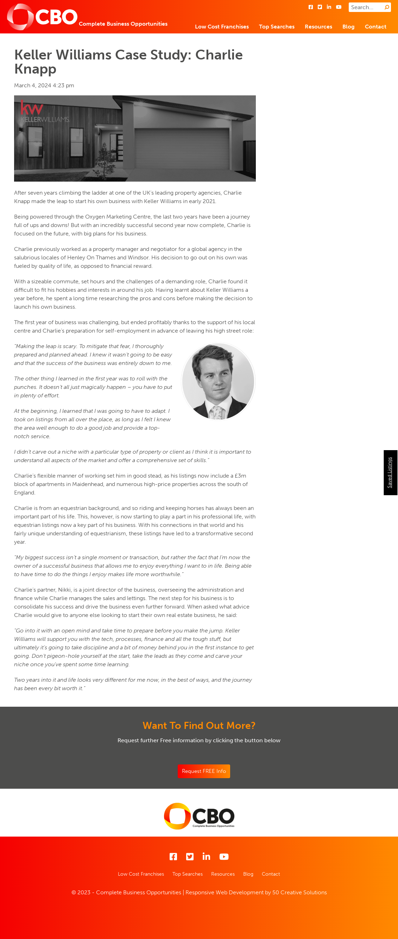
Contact (375, 26)
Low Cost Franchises (222, 26)
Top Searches (277, 26)
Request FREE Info (204, 771)
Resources (318, 26)
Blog (348, 26)
